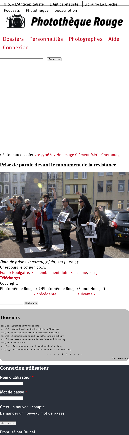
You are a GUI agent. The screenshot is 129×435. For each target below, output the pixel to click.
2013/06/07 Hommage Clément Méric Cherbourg (77, 155)
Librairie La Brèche (100, 5)
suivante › (86, 294)
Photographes (86, 39)
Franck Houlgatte (14, 273)
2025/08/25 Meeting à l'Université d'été (20, 326)
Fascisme (79, 273)
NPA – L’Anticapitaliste (24, 5)
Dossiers (13, 39)
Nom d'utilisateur (16, 378)
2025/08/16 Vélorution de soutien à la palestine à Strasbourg (30, 329)
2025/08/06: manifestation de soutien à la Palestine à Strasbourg (32, 336)
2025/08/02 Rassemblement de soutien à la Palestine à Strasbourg (33, 339)
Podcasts (12, 11)
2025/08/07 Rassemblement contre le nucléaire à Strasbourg (30, 333)
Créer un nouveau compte (22, 407)
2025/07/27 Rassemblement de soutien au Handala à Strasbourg (31, 346)
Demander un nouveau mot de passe (32, 414)
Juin (65, 273)
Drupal (29, 432)
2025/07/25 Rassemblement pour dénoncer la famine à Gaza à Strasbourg (36, 350)
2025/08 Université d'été (13, 343)
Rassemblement (45, 273)
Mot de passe (13, 392)
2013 (93, 273)
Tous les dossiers (120, 358)
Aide (113, 39)
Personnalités (46, 39)
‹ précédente (45, 294)
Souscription (66, 11)
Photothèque (37, 11)
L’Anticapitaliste (64, 5)
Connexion (16, 48)
